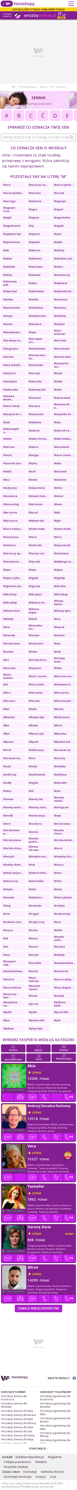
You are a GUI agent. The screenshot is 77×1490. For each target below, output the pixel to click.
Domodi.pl (30, 1472)
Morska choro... (59, 831)
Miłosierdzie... (12, 611)
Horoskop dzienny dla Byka (17, 1419)
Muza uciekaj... (63, 979)
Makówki (9, 266)
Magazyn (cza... (9, 209)
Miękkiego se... (63, 561)
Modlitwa (60, 774)
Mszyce (8, 930)
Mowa (58, 889)
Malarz (58, 266)
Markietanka (37, 348)
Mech (32, 471)
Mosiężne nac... (38, 856)
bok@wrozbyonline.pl (30, 1457)
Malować (34, 275)
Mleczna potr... (63, 701)
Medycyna (10, 488)
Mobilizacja (36, 750)
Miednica (9, 545)
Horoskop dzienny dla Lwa (16, 1431)
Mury (6, 955)
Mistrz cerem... (38, 676)
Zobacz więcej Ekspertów (38, 1308)
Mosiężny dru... (63, 856)
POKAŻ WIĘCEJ (38, 1448)
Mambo (8, 299)
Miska (58, 668)
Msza (57, 922)
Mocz (32, 758)
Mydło (33, 1012)
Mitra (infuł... (37, 684)
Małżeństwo (36, 291)
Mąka (57, 463)
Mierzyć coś (36, 553)
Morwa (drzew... (34, 848)
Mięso (7, 570)
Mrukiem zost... (13, 922)
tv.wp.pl (41, 1477)
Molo (57, 791)
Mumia (33, 938)
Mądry (33, 463)
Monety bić (36, 799)
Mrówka (59, 905)
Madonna (35, 201)
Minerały (9, 635)
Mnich (7, 750)
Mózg (7, 905)
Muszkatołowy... (13, 971)
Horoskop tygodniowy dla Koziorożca (55, 1397)
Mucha (33, 930)
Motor (58, 873)
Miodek (8, 651)
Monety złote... (38, 807)
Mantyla (59, 324)
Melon (58, 488)
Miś (5, 684)
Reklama (41, 1462)
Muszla (33, 971)
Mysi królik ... (62, 1012)
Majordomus (11, 242)
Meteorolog (11, 504)
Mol (31, 791)
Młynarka (60, 733)
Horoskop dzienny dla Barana (18, 1415)
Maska (58, 381)
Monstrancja (37, 815)
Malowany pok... (10, 283)
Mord (6, 823)
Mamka (33, 299)
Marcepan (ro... (35, 340)
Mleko (33, 709)
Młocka (58, 709)
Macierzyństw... (13, 193)
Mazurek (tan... (13, 463)
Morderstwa (62, 823)
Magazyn (60, 201)
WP (13, 86)
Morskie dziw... (13, 848)
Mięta (32, 570)
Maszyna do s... (13, 414)
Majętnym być (12, 234)
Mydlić (7, 1012)
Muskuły (59, 955)
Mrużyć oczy (37, 922)
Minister (34, 635)
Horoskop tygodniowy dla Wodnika (55, 1405)
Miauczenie (10, 537)
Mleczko (34, 701)
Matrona (9, 447)
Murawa (59, 946)
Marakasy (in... (12, 340)
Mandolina (36, 307)
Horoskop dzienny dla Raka (17, 1427)
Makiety (59, 250)
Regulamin (55, 1457)
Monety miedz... (59, 799)
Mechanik (60, 471)
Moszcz (59, 864)
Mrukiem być (62, 914)
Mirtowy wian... (59, 659)
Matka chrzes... (38, 438)
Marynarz (9, 373)
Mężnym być (36, 520)
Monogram (61, 807)
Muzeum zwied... (34, 987)
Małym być (10, 291)
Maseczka (35, 381)
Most (32, 864)
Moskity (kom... (12, 864)
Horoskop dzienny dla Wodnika (14, 1405)
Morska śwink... (64, 840)
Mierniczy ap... (12, 553)
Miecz (58, 537)
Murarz (33, 946)
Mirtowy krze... (38, 660)
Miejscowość (62, 545)
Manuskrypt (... (12, 332)
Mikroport (35, 594)
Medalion (60, 479)
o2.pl (53, 1477)
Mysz (6, 1020)
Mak (6, 250)
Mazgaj (34, 455)
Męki (57, 512)
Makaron (34, 250)
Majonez (34, 234)
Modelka (60, 766)
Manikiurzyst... (38, 316)
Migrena (34, 586)
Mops (57, 815)
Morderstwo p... (11, 831)
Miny (57, 643)
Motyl (32, 889)
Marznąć (34, 373)
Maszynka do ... (64, 414)
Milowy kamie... (59, 602)
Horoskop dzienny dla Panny (17, 1435)
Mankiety (60, 316)
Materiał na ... (63, 430)
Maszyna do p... (62, 405)
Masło (58, 389)
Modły (7, 783)
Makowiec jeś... (64, 258)
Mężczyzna (10, 520)
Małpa (33, 283)
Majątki (59, 226)
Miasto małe (37, 529)
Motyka (8, 889)
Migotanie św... (13, 586)
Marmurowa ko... (37, 356)
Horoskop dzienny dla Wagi (17, 1439)
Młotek (33, 725)
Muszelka (35, 963)
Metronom (36, 504)
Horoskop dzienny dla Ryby (17, 1411)
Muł (5, 938)
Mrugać (34, 914)
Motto (58, 881)
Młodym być (36, 717)
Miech (33, 537)
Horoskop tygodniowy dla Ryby (55, 1412)
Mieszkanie (61, 553)
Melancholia (37, 488)
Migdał (33, 578)
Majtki (58, 242)
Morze (58, 848)
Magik (7, 217)
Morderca (35, 823)
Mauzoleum (61, 447)
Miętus (58, 570)
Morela (33, 832)
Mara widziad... (60, 332)
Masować (35, 398)
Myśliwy (8, 1028)
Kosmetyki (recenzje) (18, 1477)
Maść (6, 422)
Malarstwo (36, 266)
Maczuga (9, 201)
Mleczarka (36, 692)
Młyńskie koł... (63, 742)
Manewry (60, 307)
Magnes (34, 217)
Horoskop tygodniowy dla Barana (55, 1419)
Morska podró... (34, 840)
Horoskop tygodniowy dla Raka (55, 1441)
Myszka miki (37, 1020)
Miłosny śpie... (63, 611)
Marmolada (61, 348)
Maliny (7, 275)
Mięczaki (34, 561)
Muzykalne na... (10, 1003)
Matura (33, 447)
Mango (8, 316)
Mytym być (36, 1028)
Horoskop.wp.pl (27, 86)
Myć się (33, 1004)
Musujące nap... (9, 962)
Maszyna (34, 406)
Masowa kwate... (8, 397)
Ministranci (36, 643)
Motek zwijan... (13, 873)
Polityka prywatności (17, 1462)
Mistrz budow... (8, 676)
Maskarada (10, 389)
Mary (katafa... (12, 365)
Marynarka (36, 365)
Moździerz (36, 897)
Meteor (59, 496)
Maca (6, 185)
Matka (7, 438)
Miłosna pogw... (34, 610)
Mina (57, 619)
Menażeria (10, 496)
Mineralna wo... (35, 627)
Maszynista (36, 414)
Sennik (43, 86)
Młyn (6, 733)
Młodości (9, 717)
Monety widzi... (13, 807)
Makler (8, 258)
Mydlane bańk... (60, 1003)
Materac (34, 430)
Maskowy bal (37, 389)
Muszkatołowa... (64, 963)
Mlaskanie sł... (63, 684)
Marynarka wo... (61, 364)
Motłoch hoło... (38, 873)
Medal (33, 479)
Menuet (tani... (38, 496)
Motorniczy (10, 881)
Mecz (6, 479)
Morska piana (12, 840)
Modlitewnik (37, 774)
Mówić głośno (63, 897)
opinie (36, 1072)
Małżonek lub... (63, 291)
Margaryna (10, 348)
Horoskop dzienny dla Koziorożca (14, 1397)
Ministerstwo (11, 643)
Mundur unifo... (59, 938)
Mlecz (7, 692)
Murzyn (34, 955)
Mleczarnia (61, 692)
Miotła (33, 651)
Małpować (60, 283)
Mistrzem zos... (63, 676)
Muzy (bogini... (63, 987)
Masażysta (10, 381)
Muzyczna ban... (9, 995)
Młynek (33, 742)
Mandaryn (61, 299)
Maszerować (62, 398)
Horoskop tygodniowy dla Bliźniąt (55, 1434)
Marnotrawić (62, 357)
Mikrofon (60, 586)
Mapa (32, 332)
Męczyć (33, 512)
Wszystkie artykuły (16, 1467)
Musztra (8, 979)
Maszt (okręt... (12, 406)
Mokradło (60, 783)
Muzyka (59, 995)
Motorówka (36, 881)
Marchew (60, 340)
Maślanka (35, 422)
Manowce (35, 324)
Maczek (59, 193)
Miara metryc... (13, 529)
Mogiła (33, 783)
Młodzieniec (62, 717)
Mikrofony (10, 594)
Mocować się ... (12, 758)
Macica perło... (63, 185)
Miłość (33, 619)
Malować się (62, 275)
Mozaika (8, 897)
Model (33, 766)
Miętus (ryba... (12, 578)
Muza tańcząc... (35, 979)
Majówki (34, 242)
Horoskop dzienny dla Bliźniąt (18, 1423)
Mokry (7, 791)
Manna (7, 324)
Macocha (35, 193)
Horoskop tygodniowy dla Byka (55, 1427)
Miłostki (8, 619)
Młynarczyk (36, 733)
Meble (7, 471)
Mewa (58, 504)
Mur (6, 946)
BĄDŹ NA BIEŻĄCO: (62, 1378)
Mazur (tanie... (63, 455)
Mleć (6, 709)
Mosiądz (8, 856)
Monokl (8, 815)
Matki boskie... (63, 438)
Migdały (59, 578)
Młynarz (8, 742)
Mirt (6, 660)
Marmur (8, 357)
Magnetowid (11, 226)
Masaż (58, 373)
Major (58, 234)
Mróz (6, 914)
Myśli (57, 1020)
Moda (7, 766)
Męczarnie (10, 512)
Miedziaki (35, 545)
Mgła (57, 520)
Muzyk (33, 995)
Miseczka (9, 668)
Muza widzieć (12, 987)
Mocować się (62, 750)
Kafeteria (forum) (52, 1472)
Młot (6, 725)
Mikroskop (61, 594)
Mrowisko (35, 905)
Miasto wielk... (63, 529)
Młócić (58, 725)
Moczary (59, 758)
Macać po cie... (38, 185)
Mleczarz (9, 701)
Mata (57, 422)
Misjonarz (35, 668)
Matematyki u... (11, 430)
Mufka (58, 930)
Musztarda (61, 971)
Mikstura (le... (37, 602)
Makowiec (35, 258)
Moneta (8, 799)
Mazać (7, 455)
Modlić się (9, 774)
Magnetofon (62, 217)
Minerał (59, 627)
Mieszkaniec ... (12, 561)
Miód (57, 651)
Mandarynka (11, 307)
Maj (31, 226)
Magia (33, 209)
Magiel (58, 209)
